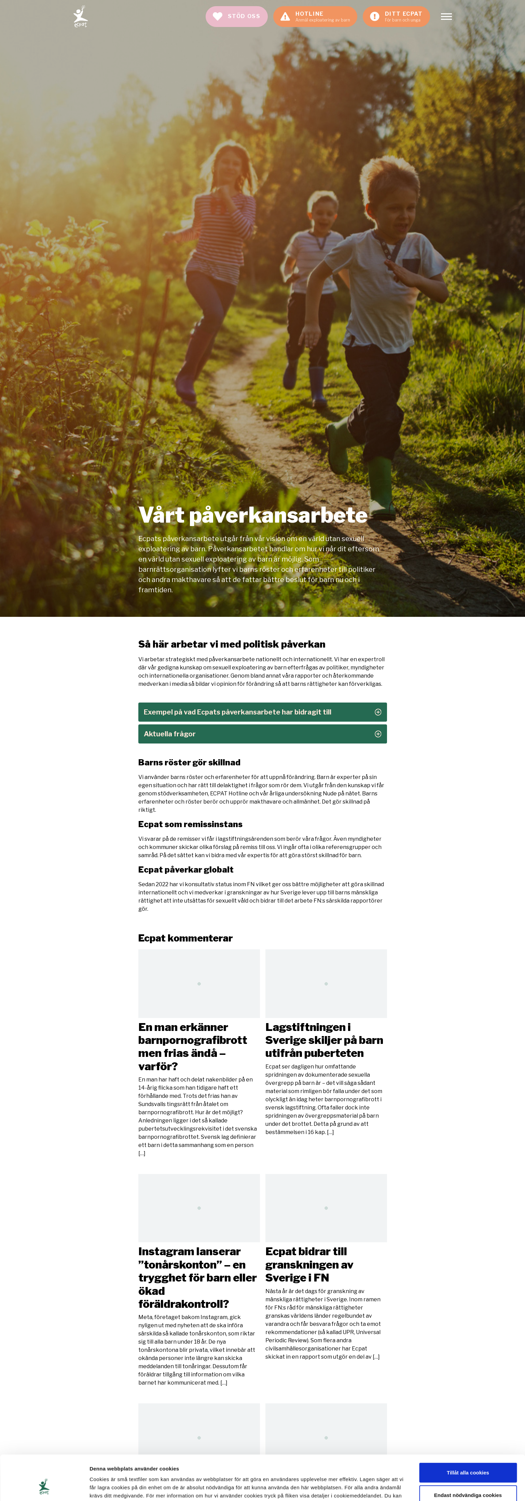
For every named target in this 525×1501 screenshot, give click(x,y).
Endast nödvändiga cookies (468, 1456)
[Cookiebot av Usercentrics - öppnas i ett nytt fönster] (44, 1488)
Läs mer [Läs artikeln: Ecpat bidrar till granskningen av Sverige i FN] (326, 1267)
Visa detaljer (371, 1487)
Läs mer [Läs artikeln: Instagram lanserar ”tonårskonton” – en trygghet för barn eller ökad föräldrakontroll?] (199, 1280)
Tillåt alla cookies (468, 1434)
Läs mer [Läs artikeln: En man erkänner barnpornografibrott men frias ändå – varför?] (199, 1053)
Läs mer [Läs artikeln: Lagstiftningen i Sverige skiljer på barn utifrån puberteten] (326, 1042)
